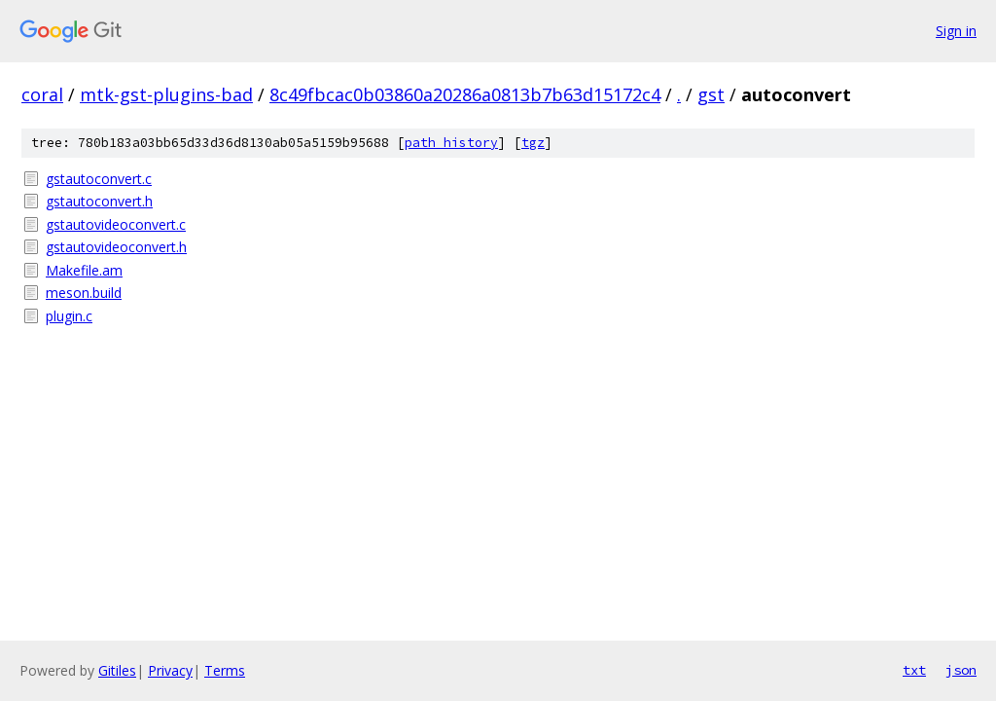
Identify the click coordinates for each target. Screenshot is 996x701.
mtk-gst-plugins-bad (166, 94)
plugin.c (69, 316)
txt (914, 670)
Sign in (956, 30)
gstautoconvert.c (99, 178)
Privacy (170, 670)
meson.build (84, 292)
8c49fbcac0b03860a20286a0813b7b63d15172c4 (464, 94)
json (961, 670)
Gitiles (117, 670)
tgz (533, 142)
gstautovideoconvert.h (116, 247)
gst (711, 94)
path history (451, 142)
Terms (224, 670)
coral (42, 94)
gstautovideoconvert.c (116, 224)
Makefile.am (84, 270)
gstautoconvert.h (99, 201)
